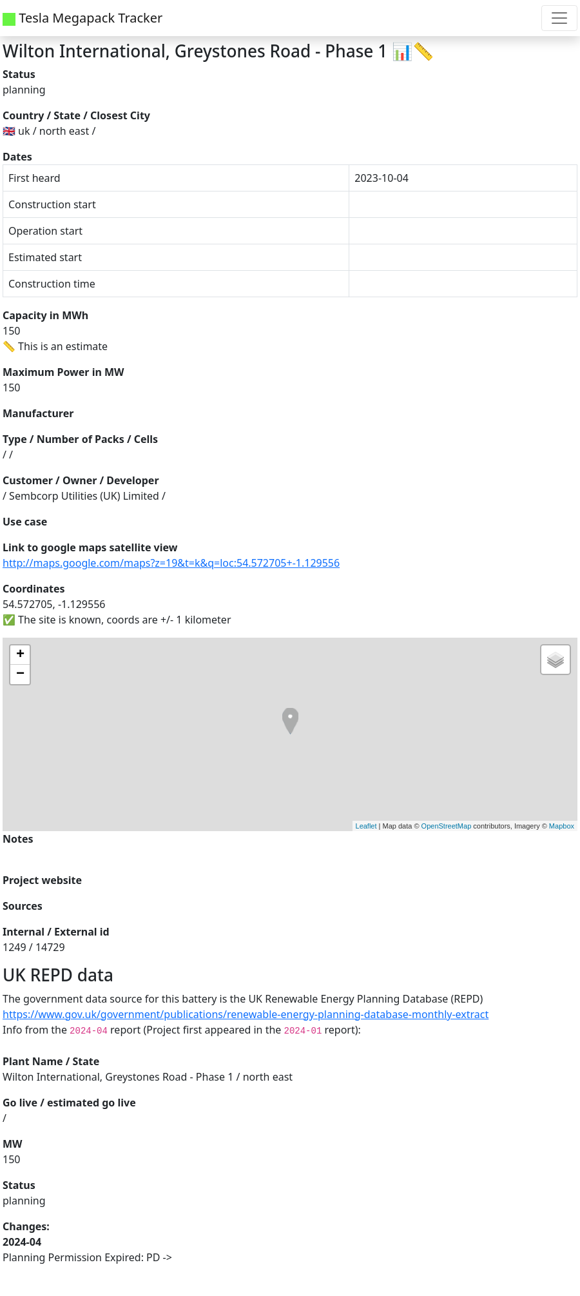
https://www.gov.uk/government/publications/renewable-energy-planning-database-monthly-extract (245, 1014)
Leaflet (366, 826)
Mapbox (561, 826)
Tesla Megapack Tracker (82, 17)
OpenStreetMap (446, 826)
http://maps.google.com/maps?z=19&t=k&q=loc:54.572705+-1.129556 (171, 563)
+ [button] (20, 655)
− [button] (20, 674)
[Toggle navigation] (559, 18)
